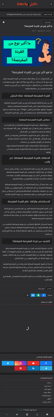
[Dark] (17, 415)
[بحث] (2, 4)
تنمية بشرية (47, 386)
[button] (43, 295)
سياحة (49, 382)
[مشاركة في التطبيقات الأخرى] (27, 295)
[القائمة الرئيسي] (51, 4)
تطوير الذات (47, 389)
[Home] (47, 414)
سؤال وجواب (47, 22)
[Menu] (27, 415)
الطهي (49, 398)
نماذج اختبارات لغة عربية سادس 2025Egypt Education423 (24, 14)
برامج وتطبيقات (46, 395)
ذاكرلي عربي (20, 410)
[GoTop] (7, 415)
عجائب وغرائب (46, 402)
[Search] (37, 415)
